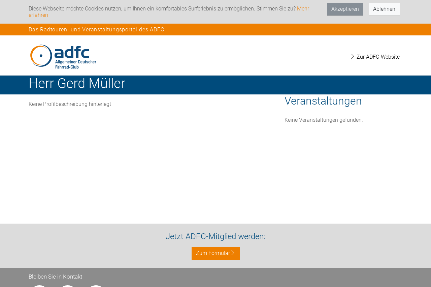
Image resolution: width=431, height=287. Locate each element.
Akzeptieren (345, 9)
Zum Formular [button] (215, 253)
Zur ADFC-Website (375, 57)
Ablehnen (384, 9)
